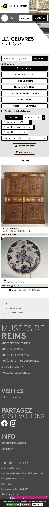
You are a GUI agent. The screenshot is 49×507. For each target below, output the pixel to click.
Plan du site (6, 484)
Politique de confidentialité (12, 479)
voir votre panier (24, 152)
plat (4, 280)
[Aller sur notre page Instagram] (13, 423)
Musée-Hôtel (24, 106)
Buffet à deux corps (10, 229)
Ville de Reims (7, 463)
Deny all (26, 504)
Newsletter (6, 449)
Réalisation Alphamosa (10, 468)
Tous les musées (24, 68)
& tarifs (13, 443)
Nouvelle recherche (24, 146)
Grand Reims (23, 463)
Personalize (37, 505)
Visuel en (17, 111)
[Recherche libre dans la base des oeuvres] (16, 58)
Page (25, 18)
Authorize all (13, 504)
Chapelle (24, 99)
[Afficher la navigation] (4, 18)
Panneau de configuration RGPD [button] (14, 489)
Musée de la (24, 87)
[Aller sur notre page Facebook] (4, 423)
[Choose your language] (9, 494)
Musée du (24, 93)
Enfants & (10, 397)
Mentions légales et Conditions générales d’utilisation (23, 473)
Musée (40, 18)
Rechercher (39, 59)
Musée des (25, 74)
